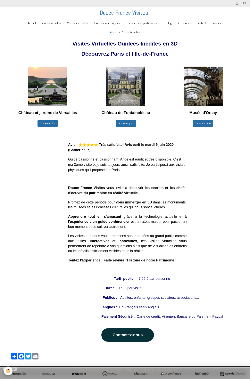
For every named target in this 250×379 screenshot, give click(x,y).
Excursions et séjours (107, 23)
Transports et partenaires (142, 23)
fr (244, 3)
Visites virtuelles (51, 23)
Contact (201, 23)
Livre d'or (217, 23)
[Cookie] (8, 371)
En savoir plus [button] (47, 123)
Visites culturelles (77, 23)
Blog (169, 23)
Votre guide (184, 23)
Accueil (32, 23)
